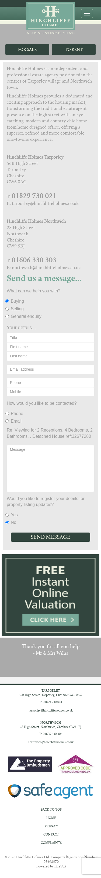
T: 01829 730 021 (50, 702)
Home (51, 818)
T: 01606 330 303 (50, 734)
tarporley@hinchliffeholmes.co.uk (51, 710)
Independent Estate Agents (50, 18)
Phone (15, 413)
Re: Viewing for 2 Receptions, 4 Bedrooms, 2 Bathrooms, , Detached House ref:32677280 (50, 433)
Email (14, 421)
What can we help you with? (33, 291)
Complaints (51, 843)
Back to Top (51, 809)
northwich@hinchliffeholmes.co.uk (51, 742)
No (11, 522)
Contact (51, 834)
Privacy (51, 826)
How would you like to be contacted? (42, 403)
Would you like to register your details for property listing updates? (46, 501)
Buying (15, 301)
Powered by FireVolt (51, 866)
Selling (15, 308)
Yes (12, 515)
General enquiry (24, 316)
